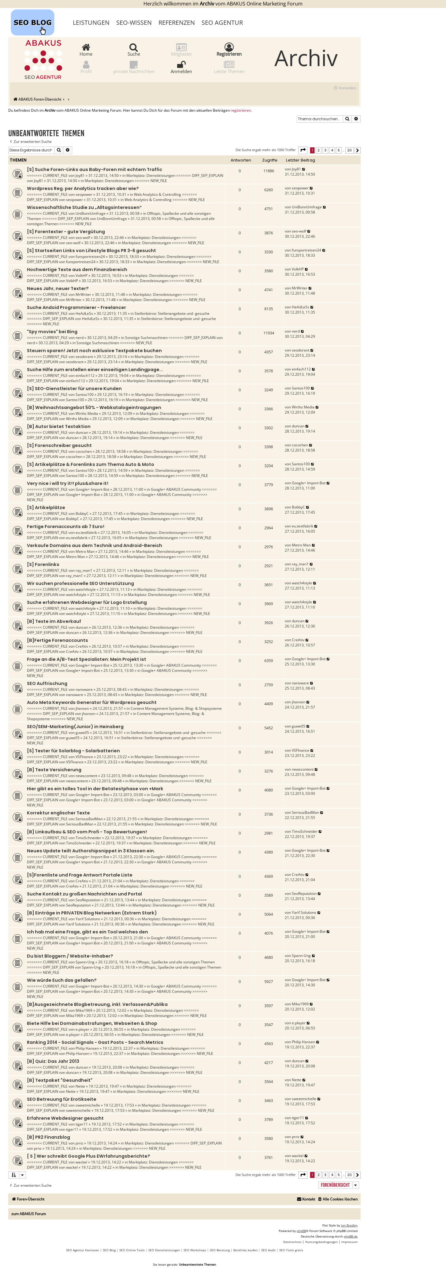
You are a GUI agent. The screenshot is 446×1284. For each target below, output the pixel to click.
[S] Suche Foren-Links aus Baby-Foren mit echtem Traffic (94, 169)
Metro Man (85, 551)
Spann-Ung (85, 962)
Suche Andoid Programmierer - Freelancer (76, 307)
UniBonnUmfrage (91, 213)
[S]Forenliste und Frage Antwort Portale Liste (79, 875)
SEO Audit (268, 1250)
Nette (80, 1086)
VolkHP (81, 275)
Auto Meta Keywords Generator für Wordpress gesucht (92, 702)
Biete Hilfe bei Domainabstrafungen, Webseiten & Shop (92, 1023)
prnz (79, 1143)
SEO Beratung (220, 1250)
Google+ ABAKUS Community (176, 489)
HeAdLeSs (84, 313)
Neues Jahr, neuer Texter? (58, 288)
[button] (302, 150)
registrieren (241, 110)
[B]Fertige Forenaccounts (57, 640)
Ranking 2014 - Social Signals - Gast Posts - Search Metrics (95, 1042)
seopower (84, 194)
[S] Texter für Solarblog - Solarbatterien (73, 751)
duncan (82, 432)
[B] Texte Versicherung (54, 770)
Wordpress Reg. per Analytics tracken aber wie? (83, 188)
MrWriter (83, 294)
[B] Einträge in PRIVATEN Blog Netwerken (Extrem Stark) (92, 913)
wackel (81, 1162)
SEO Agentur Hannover (82, 1250)
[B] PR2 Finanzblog (48, 1137)
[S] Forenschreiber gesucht (59, 445)
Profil (86, 67)
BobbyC (82, 513)
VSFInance (84, 756)
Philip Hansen (87, 1048)
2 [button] (319, 150)
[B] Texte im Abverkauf (54, 621)
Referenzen (176, 22)
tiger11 (82, 1124)
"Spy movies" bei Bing (52, 332)
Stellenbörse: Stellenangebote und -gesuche (172, 313)
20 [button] (349, 150)
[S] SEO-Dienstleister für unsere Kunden (74, 388)
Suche (134, 49)
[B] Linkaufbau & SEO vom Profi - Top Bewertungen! (87, 832)
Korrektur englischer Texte (58, 813)
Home (86, 49)
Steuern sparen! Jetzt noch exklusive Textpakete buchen (94, 351)
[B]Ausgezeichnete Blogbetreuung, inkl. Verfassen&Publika (97, 1004)
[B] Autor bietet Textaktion (59, 426)
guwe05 (82, 732)
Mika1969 (84, 1010)
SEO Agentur (222, 22)
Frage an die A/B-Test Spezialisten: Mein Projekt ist (86, 659)
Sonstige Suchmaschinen (146, 337)
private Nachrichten (133, 67)
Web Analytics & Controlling (157, 194)
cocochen (84, 451)
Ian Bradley (349, 1225)
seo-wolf (83, 237)
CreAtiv (82, 646)
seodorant (84, 356)
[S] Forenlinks (43, 564)
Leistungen (91, 22)
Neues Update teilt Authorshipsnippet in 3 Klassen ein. (91, 851)
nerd (80, 337)
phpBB (301, 1231)
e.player (82, 1029)
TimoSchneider (88, 837)
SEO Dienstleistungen (164, 1250)
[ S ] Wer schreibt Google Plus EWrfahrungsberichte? (88, 1156)
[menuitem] (344, 88)
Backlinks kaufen (245, 1250)
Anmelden (181, 67)
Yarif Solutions (88, 918)
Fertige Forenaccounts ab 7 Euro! (65, 526)
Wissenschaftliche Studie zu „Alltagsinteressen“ (84, 207)
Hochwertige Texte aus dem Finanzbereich (77, 269)
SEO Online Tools (132, 1250)
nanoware (84, 689)
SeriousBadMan (89, 818)
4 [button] (332, 150)
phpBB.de (351, 1236)
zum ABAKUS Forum (28, 1213)
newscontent (86, 775)
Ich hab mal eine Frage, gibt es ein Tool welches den (87, 932)
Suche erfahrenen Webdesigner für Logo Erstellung (87, 602)
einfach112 (85, 375)
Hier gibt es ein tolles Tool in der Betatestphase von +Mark (95, 789)
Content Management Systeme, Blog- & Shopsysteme (176, 708)
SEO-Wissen (134, 22)
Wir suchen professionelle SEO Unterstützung (80, 583)
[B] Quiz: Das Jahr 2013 (53, 1061)
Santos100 (85, 394)
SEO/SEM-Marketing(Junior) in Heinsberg (75, 727)
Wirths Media (87, 413)
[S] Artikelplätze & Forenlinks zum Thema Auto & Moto (90, 464)
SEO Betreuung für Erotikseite (61, 1099)
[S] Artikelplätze (46, 507)
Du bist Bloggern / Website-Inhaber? (70, 956)
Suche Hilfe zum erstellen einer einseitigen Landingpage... (95, 370)
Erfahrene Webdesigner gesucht (65, 1118)
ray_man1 (84, 570)
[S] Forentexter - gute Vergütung (66, 232)
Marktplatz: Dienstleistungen (150, 175)
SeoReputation (88, 900)
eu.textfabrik (86, 532)
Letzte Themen (229, 67)
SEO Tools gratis (291, 1250)
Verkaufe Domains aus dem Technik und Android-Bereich (94, 545)
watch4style (86, 589)
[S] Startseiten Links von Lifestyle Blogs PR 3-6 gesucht (91, 250)
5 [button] (339, 150)
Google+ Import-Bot (92, 489)
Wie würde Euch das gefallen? (62, 980)
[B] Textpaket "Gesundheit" (59, 1080)
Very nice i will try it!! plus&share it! (67, 483)
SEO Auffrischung (47, 683)
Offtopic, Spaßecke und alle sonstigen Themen (175, 962)
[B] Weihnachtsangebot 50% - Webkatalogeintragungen (94, 407)
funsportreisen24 (90, 256)
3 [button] (325, 150)
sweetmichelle (88, 1105)
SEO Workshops (195, 1250)
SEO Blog (109, 1250)
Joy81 (80, 175)
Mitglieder (181, 49)
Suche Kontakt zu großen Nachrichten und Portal (84, 894)
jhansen (82, 708)
